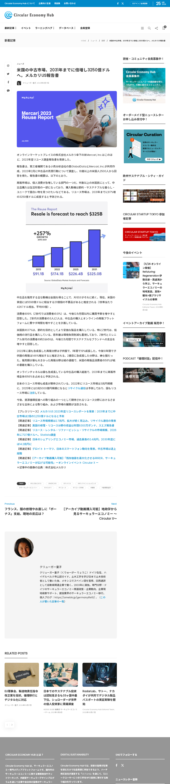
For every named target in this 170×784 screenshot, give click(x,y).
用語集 (57, 3)
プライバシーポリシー (141, 774)
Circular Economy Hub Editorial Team (98, 655)
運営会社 (122, 774)
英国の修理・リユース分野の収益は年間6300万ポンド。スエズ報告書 (73, 425)
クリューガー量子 (29, 83)
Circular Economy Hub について (20, 3)
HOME (83, 40)
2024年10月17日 (25, 651)
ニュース (94, 40)
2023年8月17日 (43, 83)
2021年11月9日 (56, 658)
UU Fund (86, 719)
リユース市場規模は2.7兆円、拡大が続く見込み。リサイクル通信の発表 (74, 421)
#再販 (92, 488)
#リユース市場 (78, 488)
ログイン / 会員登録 (139, 3)
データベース (66, 28)
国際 (103, 40)
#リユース (62, 488)
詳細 (65, 745)
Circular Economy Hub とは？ (97, 774)
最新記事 (9, 28)
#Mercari (52, 483)
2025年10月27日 (89, 658)
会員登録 (85, 28)
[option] (21, 630)
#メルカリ (48, 488)
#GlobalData (35, 483)
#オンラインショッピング (87, 483)
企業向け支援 (45, 3)
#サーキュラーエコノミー (28, 488)
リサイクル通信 (77, 388)
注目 (32, 393)
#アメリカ (67, 483)
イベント (26, 28)
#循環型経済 (106, 488)
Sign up (158, 738)
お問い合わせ (70, 3)
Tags (21, 483)
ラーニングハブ (43, 28)
